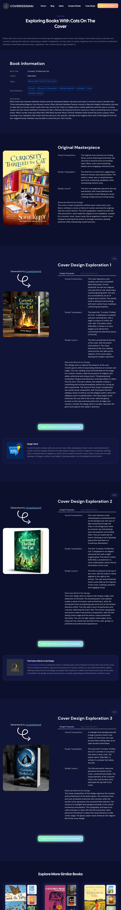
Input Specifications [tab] (89, 273)
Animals (80, 88)
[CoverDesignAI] (18, 6)
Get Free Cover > (107, 5)
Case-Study (90, 6)
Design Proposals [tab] (67, 273)
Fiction (32, 88)
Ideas (61, 6)
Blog (52, 6)
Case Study (60, 16)
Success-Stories (74, 6)
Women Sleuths (67, 88)
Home (43, 6)
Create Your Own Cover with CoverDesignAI (60, 427)
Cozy (89, 88)
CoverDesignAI (33, 271)
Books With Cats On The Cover (42, 81)
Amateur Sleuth (36, 93)
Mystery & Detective (47, 88)
